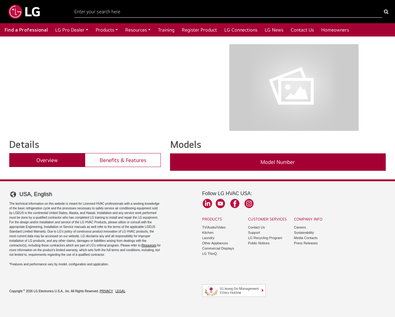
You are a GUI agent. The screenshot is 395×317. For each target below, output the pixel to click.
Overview (47, 160)
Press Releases (306, 243)
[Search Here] (228, 12)
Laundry (208, 238)
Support (254, 232)
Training (166, 30)
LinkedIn (207, 203)
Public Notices (259, 243)
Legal (120, 291)
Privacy (106, 291)
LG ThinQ (209, 253)
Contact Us (302, 30)
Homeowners (335, 30)
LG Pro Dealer (70, 30)
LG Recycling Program (265, 238)
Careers (300, 227)
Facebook (234, 203)
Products (105, 30)
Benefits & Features (123, 160)
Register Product (199, 30)
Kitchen (208, 232)
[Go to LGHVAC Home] (24, 11)
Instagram (249, 203)
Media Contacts (306, 238)
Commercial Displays (218, 248)
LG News (274, 30)
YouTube (220, 203)
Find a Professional (26, 30)
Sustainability (304, 232)
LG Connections (240, 30)
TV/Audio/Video (214, 227)
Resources (136, 30)
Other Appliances (215, 243)
